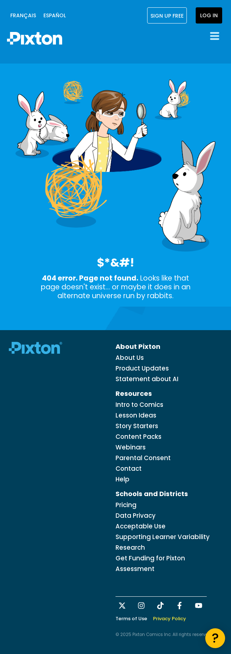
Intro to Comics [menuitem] (139, 404)
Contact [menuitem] (128, 468)
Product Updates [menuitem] (142, 368)
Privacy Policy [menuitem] (169, 618)
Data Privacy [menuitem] (135, 515)
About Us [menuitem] (129, 357)
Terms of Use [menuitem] (131, 618)
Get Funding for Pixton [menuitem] (150, 558)
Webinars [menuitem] (130, 447)
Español (54, 15)
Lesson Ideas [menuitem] (135, 415)
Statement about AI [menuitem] (146, 379)
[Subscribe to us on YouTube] (199, 605)
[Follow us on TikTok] (161, 605)
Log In (209, 15)
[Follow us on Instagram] (142, 605)
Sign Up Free (167, 15)
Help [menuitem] (122, 479)
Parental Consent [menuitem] (143, 458)
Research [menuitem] (130, 547)
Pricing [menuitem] (125, 505)
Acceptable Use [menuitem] (140, 526)
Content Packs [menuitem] (138, 436)
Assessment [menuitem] (134, 568)
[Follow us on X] (122, 605)
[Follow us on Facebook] (180, 605)
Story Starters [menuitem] (136, 426)
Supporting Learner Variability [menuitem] (162, 536)
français (23, 15)
